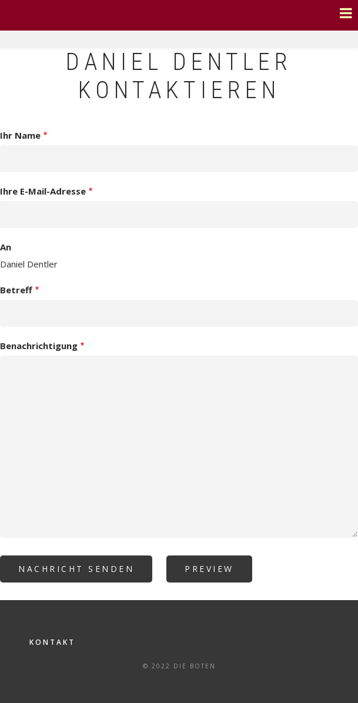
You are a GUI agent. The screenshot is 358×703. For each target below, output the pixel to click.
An (5, 247)
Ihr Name (20, 135)
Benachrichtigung (39, 346)
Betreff (16, 290)
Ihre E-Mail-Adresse (43, 191)
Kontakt (52, 642)
